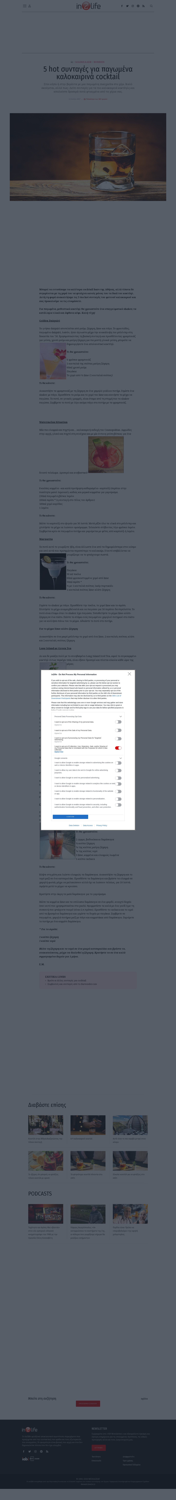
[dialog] (88, 750)
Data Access (88, 826)
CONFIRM (71, 817)
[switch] (118, 721)
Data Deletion (74, 826)
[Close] (130, 674)
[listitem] (88, 716)
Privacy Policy (101, 826)
